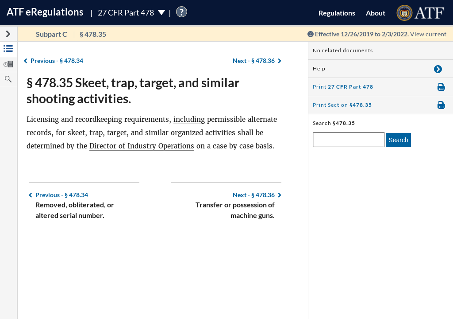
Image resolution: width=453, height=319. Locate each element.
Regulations (337, 12)
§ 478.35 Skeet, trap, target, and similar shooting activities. (133, 90)
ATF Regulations (45, 12)
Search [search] (398, 140)
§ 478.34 (57, 60)
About (375, 12)
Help (319, 68)
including (189, 119)
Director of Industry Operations (141, 146)
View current (428, 34)
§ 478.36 (254, 60)
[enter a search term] (348, 139)
